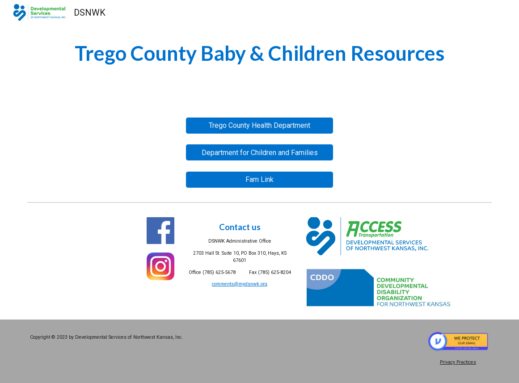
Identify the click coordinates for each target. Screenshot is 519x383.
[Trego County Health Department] (259, 125)
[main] (259, 53)
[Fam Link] (259, 179)
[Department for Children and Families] (259, 152)
